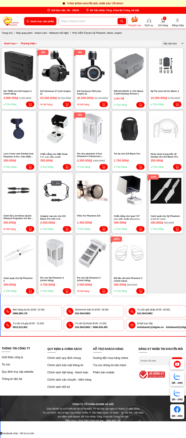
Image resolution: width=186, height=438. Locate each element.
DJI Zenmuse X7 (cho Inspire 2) (55, 92)
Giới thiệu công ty (12, 357)
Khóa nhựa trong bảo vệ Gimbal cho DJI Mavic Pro (164, 155)
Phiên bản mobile (103, 372)
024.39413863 (83, 313)
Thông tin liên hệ (12, 378)
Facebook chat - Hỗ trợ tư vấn (17, 433)
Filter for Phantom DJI (88, 215)
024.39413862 (145, 313)
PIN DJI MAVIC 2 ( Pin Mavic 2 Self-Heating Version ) (128, 92)
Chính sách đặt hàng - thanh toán (67, 372)
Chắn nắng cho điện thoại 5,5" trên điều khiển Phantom (53, 155)
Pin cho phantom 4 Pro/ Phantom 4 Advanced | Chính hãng (89, 155)
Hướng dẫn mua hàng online (110, 357)
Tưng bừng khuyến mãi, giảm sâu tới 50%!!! (95, 3)
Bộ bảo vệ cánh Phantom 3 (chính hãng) (128, 279)
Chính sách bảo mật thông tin (65, 365)
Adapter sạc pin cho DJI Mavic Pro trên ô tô (53, 217)
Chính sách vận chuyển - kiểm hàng (69, 379)
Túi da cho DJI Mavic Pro (127, 153)
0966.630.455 (100, 327)
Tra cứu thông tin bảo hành (109, 365)
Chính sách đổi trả (58, 386)
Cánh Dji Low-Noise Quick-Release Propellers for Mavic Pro (18, 217)
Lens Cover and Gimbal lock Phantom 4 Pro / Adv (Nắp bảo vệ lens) (18, 155)
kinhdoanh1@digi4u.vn (150, 327)
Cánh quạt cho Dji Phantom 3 (18, 279)
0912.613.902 (20, 327)
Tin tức (6, 364)
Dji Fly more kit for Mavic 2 (165, 91)
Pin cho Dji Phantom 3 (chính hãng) (89, 279)
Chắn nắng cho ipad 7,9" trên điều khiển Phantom (127, 217)
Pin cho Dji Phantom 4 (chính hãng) (52, 279)
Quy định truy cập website (18, 371)
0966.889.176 (20, 313)
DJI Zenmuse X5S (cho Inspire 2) (89, 92)
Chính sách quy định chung (64, 357)
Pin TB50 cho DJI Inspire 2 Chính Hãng (17, 92)
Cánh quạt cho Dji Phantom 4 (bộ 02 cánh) (165, 217)
